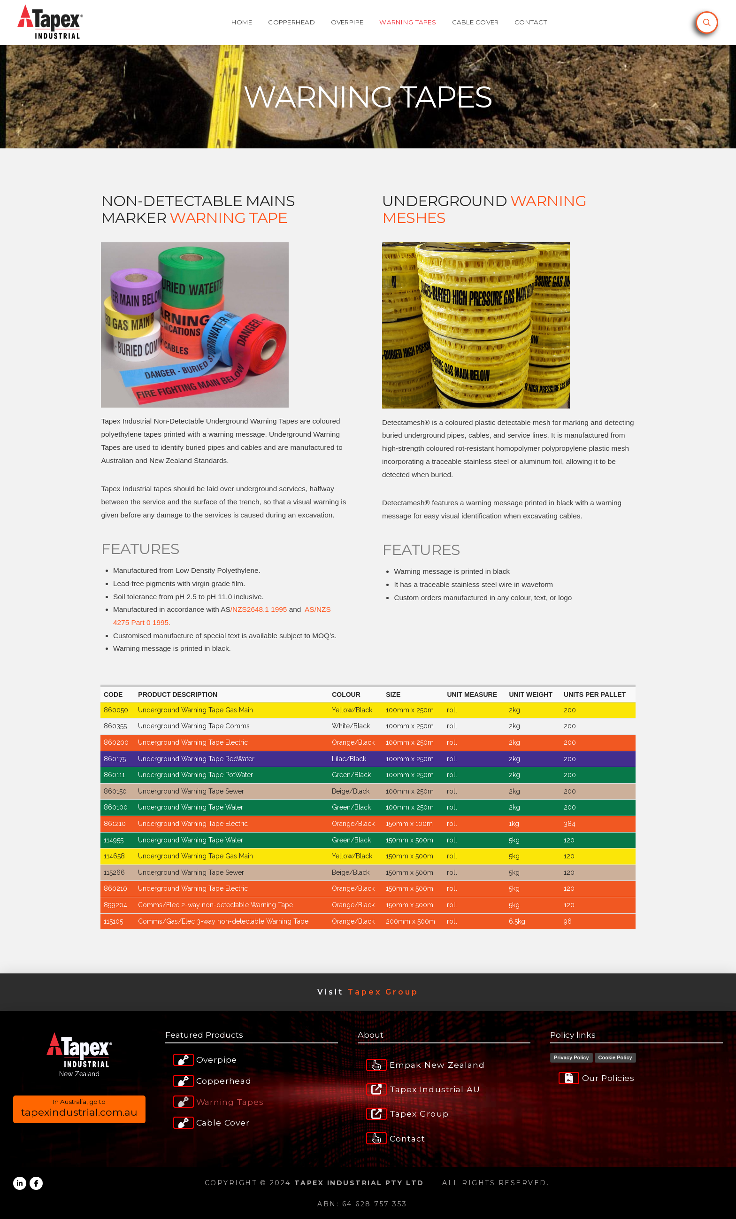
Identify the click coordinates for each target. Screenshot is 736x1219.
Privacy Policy (571, 1057)
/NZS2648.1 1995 (258, 609)
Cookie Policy (615, 1057)
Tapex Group (383, 992)
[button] (707, 22)
